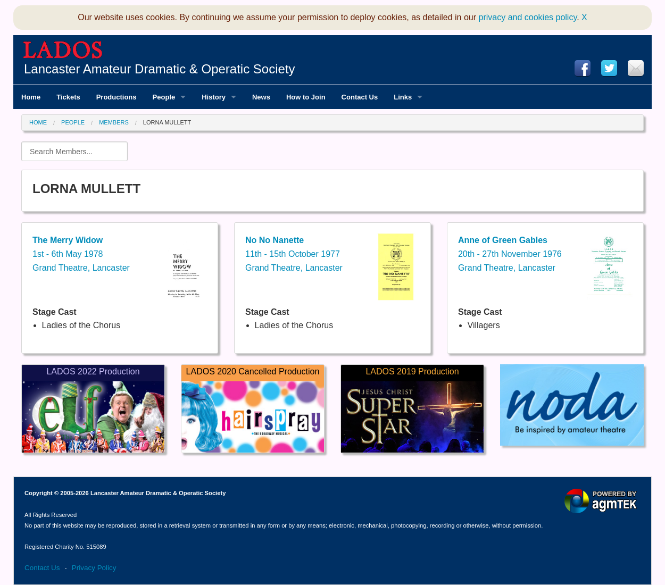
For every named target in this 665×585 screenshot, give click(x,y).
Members (114, 122)
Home (38, 122)
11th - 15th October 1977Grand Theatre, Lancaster (294, 254)
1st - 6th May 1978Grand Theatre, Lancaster (81, 254)
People (73, 122)
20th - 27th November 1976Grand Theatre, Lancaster (510, 254)
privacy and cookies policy (528, 17)
